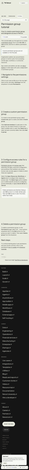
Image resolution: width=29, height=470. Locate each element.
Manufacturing (8, 341)
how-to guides (12, 247)
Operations (7, 334)
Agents (5, 294)
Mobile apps (7, 305)
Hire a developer (9, 397)
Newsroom (7, 417)
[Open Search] (24, 3)
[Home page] (3, 16)
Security (4, 439)
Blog (4, 374)
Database (6, 311)
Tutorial (4, 257)
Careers (6, 410)
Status (4, 446)
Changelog (5, 444)
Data (5, 327)
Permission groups (6, 165)
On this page (6, 20)
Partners (6, 414)
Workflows (7, 308)
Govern (5, 282)
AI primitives (7, 298)
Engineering (7, 331)
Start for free (8, 424)
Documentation (8, 391)
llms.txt (4, 448)
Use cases (7, 360)
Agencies (6, 351)
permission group (7, 42)
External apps (8, 315)
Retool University (9, 394)
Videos (5, 384)
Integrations (7, 364)
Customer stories (9, 381)
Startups (6, 348)
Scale (5, 278)
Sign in (6, 429)
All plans (24, 37)
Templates (7, 367)
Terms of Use (5, 435)
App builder (7, 301)
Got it (5, 463)
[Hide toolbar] (3, 467)
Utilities (5, 371)
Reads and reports (10, 377)
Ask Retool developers (21, 260)
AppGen (6, 291)
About (5, 407)
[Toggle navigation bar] (6, 3)
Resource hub (8, 387)
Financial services (9, 338)
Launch (5, 275)
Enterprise (7, 344)
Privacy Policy (5, 437)
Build (5, 272)
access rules (17, 165)
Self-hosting (7, 318)
